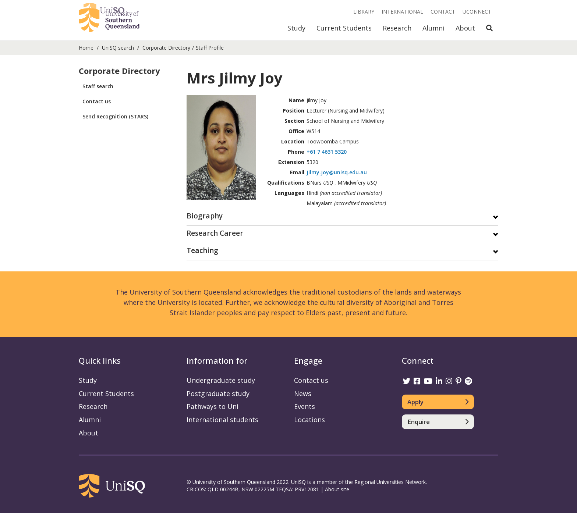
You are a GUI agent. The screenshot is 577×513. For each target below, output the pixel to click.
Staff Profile (210, 47)
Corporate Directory (166, 47)
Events (304, 406)
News (302, 393)
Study (296, 28)
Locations (309, 419)
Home (86, 47)
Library (363, 11)
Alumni (433, 28)
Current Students (344, 28)
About (465, 28)
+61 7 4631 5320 (327, 151)
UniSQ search (118, 47)
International (402, 11)
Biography (205, 216)
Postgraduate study (218, 393)
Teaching (202, 251)
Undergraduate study (221, 380)
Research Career (215, 233)
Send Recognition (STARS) (115, 116)
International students (222, 419)
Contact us (96, 101)
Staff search (97, 86)
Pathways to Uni (212, 406)
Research (397, 28)
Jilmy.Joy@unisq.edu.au (337, 172)
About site (337, 489)
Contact (443, 11)
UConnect (477, 11)
